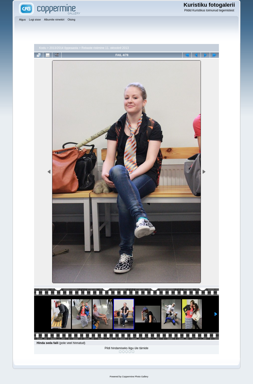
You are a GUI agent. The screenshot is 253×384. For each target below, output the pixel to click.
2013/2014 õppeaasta (63, 48)
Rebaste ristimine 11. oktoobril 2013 (105, 48)
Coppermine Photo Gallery (135, 376)
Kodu (42, 48)
